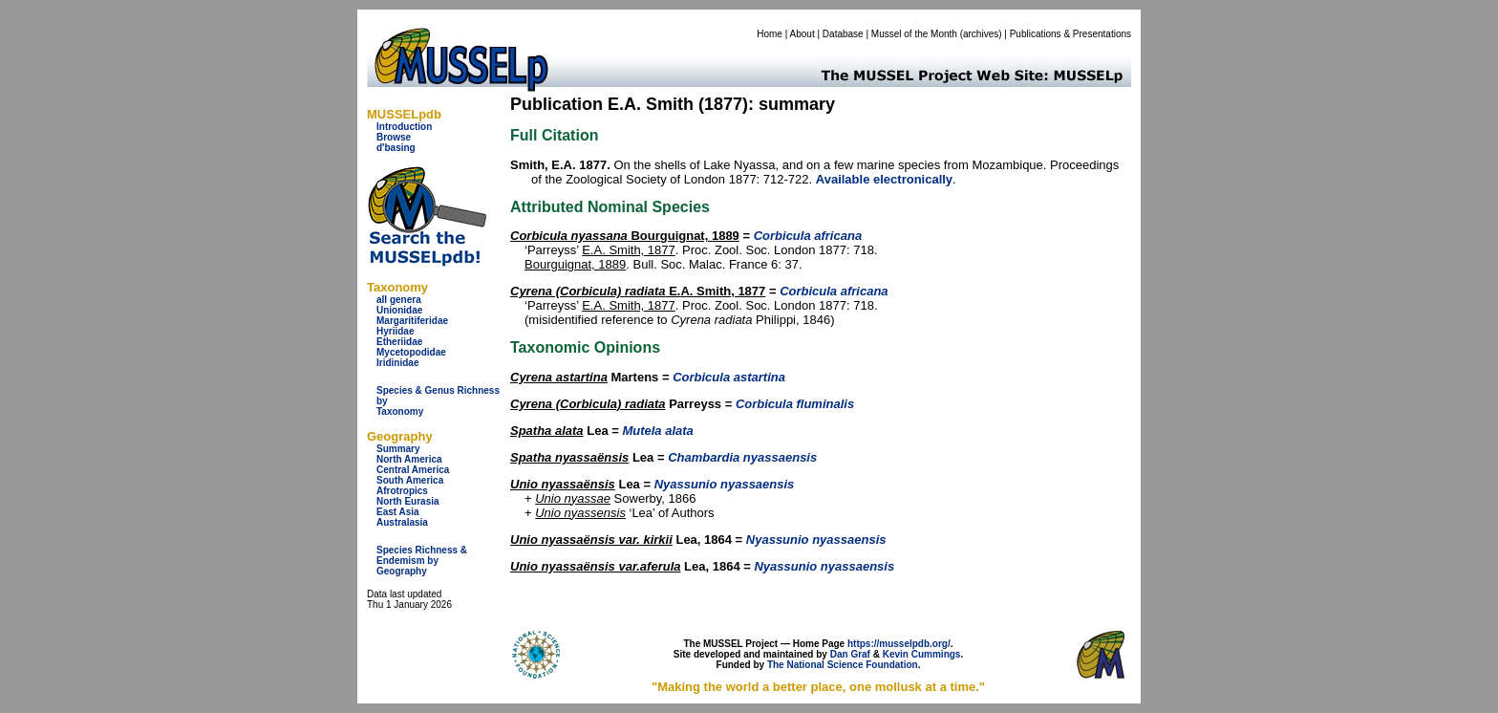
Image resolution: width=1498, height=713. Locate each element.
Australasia (402, 522)
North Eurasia (407, 501)
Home (769, 34)
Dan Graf (850, 654)
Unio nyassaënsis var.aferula (595, 566)
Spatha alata (547, 430)
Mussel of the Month (914, 34)
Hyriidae (395, 331)
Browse (393, 137)
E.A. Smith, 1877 (628, 250)
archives (980, 34)
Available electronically (884, 179)
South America (409, 480)
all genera (398, 299)
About (802, 34)
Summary (398, 448)
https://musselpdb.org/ (899, 643)
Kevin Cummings (922, 654)
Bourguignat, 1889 (624, 235)
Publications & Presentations (1070, 34)
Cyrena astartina (559, 377)
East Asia (397, 512)
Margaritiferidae (412, 320)
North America (409, 459)
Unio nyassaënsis (562, 484)
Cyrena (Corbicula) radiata (588, 404)
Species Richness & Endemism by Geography (421, 560)
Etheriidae (399, 341)
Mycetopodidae (411, 352)
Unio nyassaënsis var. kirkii (591, 539)
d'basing (396, 147)
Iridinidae (397, 362)
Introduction (404, 126)
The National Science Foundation (842, 664)
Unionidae (399, 310)
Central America (412, 470)
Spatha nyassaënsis (569, 457)
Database (843, 34)
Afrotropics (402, 491)
